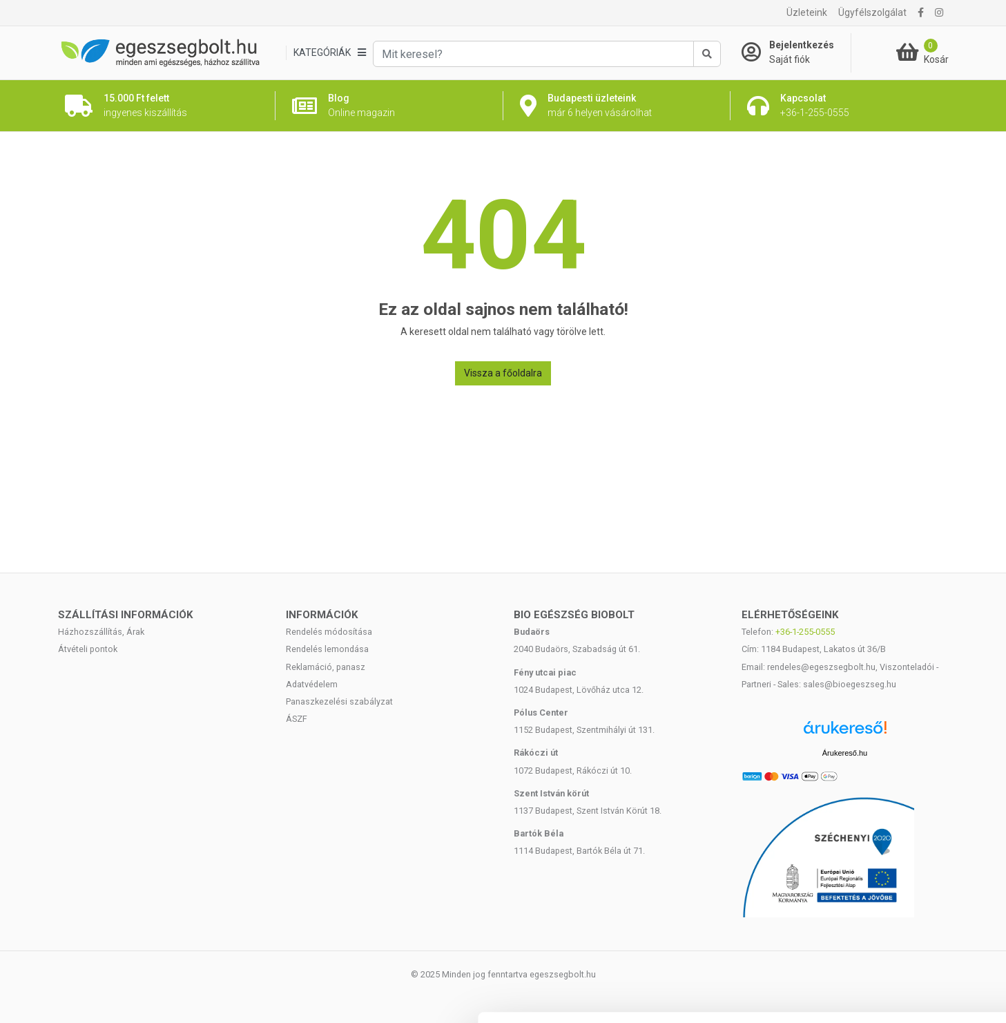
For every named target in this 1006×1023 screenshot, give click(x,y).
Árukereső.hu (844, 753)
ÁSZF (296, 719)
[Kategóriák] (329, 53)
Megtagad (891, 932)
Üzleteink (806, 12)
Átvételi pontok (87, 649)
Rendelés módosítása (329, 632)
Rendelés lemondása (327, 649)
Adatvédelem (312, 684)
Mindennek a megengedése (890, 842)
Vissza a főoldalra (503, 373)
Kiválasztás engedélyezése (890, 887)
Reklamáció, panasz (325, 667)
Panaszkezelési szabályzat (339, 701)
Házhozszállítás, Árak (101, 632)
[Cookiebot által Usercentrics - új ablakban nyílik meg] (89, 996)
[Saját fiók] (796, 52)
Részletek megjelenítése (784, 996)
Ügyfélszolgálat (872, 12)
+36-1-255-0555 (805, 632)
